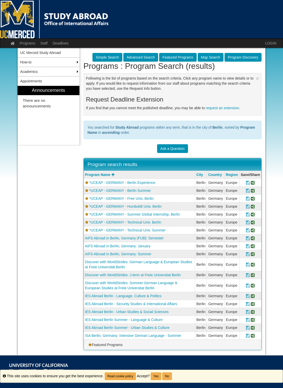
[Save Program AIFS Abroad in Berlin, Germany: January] (248, 246)
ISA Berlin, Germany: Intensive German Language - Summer (133, 336)
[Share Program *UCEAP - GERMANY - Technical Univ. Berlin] (253, 222)
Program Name (100, 175)
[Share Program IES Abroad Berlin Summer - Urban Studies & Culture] (253, 328)
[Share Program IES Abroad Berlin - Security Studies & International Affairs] (253, 304)
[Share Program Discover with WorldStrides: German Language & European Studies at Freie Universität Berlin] (253, 264)
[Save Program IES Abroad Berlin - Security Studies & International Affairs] (248, 304)
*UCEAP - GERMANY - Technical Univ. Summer (127, 230)
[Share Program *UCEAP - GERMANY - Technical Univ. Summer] (253, 230)
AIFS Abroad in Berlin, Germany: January (118, 246)
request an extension (222, 108)
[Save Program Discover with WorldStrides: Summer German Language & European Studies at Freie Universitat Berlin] (248, 285)
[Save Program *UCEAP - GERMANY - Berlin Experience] (248, 183)
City (199, 175)
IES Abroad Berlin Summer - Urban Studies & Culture (127, 328)
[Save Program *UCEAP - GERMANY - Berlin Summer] (248, 191)
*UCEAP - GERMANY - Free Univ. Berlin (121, 198)
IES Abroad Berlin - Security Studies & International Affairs (131, 304)
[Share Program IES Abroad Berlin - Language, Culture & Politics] (253, 296)
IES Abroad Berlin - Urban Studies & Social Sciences (127, 312)
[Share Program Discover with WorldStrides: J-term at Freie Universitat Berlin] (253, 275)
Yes (156, 376)
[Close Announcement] (257, 78)
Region (232, 175)
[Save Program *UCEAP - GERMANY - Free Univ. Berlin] (248, 198)
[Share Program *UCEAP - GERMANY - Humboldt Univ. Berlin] (253, 206)
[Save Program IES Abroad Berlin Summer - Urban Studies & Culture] (248, 328)
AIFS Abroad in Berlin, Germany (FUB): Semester (124, 238)
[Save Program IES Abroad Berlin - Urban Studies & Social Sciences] (248, 312)
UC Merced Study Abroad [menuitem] (40, 53)
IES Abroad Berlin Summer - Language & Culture (124, 320)
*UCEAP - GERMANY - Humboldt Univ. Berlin (125, 206)
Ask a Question (172, 149)
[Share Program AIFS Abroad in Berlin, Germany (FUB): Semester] (253, 238)
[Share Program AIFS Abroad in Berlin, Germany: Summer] (253, 254)
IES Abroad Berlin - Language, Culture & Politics (123, 296)
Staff (44, 43)
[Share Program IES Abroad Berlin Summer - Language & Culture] (253, 320)
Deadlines (60, 43)
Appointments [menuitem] (31, 81)
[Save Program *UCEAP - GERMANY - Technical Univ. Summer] (248, 230)
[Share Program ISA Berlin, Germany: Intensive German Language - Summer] (253, 336)
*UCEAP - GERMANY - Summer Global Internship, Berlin (134, 214)
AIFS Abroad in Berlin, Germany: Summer (118, 254)
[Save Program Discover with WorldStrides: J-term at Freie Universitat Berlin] (248, 275)
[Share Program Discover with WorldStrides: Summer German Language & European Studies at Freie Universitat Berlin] (253, 285)
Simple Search (107, 57)
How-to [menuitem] (25, 62)
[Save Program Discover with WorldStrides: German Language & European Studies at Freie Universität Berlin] (248, 264)
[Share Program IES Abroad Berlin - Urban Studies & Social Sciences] (253, 312)
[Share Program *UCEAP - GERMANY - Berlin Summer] (253, 191)
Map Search (210, 57)
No (167, 376)
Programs (27, 43)
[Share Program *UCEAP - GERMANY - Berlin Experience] (253, 183)
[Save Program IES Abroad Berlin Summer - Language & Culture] (248, 320)
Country (215, 175)
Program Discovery (243, 57)
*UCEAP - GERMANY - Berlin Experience (122, 183)
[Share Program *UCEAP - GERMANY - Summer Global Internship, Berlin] (253, 214)
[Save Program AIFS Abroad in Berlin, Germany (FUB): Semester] (248, 238)
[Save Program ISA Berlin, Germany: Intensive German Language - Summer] (248, 336)
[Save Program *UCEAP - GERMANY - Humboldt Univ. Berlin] (248, 206)
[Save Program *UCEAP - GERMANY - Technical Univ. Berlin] (248, 222)
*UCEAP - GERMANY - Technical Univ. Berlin (125, 222)
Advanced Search (141, 57)
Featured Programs (177, 57)
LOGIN (270, 43)
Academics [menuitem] (29, 72)
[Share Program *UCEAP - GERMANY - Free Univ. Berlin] (253, 198)
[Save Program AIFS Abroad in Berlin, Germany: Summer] (248, 254)
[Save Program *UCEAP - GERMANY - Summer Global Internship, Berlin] (248, 214)
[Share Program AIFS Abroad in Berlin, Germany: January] (253, 246)
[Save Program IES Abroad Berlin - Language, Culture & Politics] (248, 296)
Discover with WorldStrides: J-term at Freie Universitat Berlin (133, 275)
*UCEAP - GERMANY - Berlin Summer (120, 191)
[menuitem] (48, 115)
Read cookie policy (120, 376)
